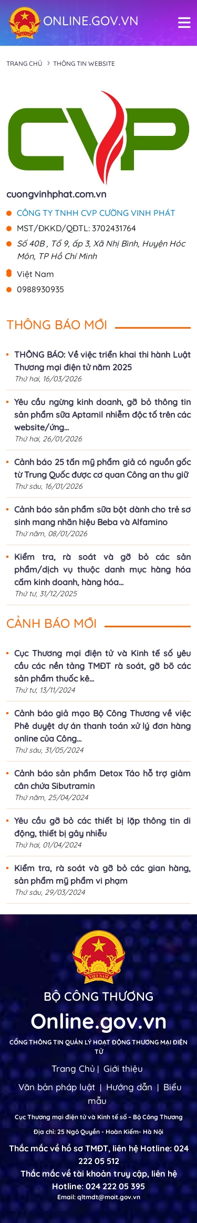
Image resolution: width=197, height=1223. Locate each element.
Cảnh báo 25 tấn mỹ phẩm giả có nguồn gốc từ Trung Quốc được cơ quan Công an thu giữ (102, 468)
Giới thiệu (123, 1068)
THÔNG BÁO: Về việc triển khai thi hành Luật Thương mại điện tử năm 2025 (102, 360)
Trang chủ (24, 63)
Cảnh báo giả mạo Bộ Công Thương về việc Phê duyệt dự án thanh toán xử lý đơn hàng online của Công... (102, 726)
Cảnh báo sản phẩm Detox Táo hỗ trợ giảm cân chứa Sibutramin (102, 779)
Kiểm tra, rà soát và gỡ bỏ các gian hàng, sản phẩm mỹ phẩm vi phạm (102, 874)
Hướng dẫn (129, 1086)
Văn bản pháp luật (56, 1086)
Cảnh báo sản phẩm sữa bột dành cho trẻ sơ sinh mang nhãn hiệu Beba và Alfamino (102, 515)
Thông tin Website (84, 63)
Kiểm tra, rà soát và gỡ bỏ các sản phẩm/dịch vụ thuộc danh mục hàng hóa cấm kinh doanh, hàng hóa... (102, 569)
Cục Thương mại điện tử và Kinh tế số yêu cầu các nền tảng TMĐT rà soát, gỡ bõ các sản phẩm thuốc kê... (102, 666)
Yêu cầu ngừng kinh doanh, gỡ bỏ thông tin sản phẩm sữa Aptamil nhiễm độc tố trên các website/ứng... (102, 414)
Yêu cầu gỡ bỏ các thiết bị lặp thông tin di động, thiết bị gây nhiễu (102, 827)
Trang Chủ (73, 1068)
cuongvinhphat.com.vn (56, 194)
